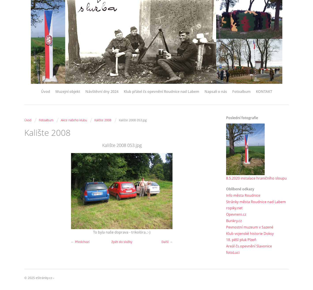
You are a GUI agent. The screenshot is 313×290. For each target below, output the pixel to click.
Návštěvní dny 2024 (101, 91)
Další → (167, 242)
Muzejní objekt (67, 91)
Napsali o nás (215, 91)
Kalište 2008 (102, 120)
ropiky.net (234, 208)
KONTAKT (264, 91)
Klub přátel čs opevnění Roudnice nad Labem (161, 91)
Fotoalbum (241, 91)
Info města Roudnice (243, 195)
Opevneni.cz (236, 214)
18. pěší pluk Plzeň (241, 239)
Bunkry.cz (234, 220)
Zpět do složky (121, 242)
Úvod (45, 91)
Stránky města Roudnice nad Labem (256, 201)
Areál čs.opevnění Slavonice (249, 246)
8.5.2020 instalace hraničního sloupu (256, 178)
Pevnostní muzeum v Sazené (249, 227)
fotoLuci (233, 252)
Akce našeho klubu (74, 120)
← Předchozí (80, 242)
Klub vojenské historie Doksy (250, 233)
